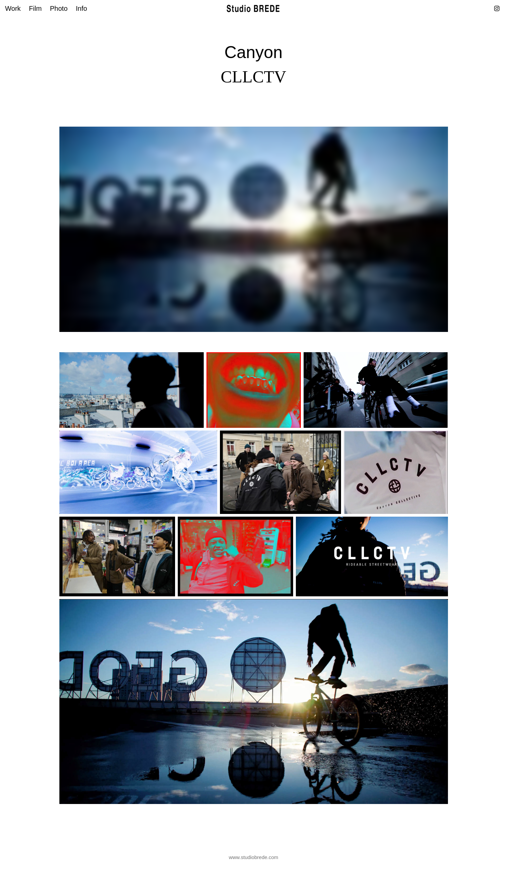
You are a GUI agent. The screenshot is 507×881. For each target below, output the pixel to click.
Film (35, 8)
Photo (58, 8)
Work (13, 8)
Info (81, 8)
